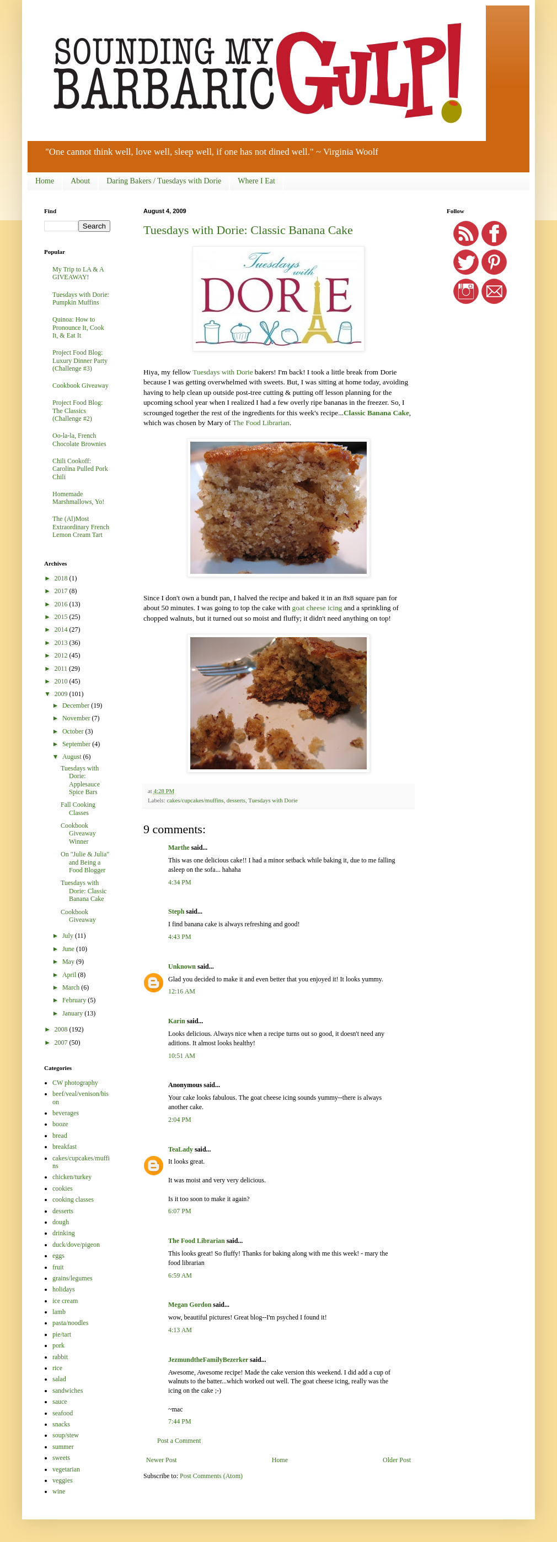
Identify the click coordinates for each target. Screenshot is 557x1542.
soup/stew (65, 1435)
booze (60, 1124)
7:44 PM (179, 1421)
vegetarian (66, 1469)
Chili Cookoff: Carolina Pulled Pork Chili (80, 469)
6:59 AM (180, 1275)
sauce (59, 1401)
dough (60, 1222)
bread (59, 1135)
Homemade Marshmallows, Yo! (78, 498)
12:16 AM (181, 991)
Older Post (397, 1460)
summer (63, 1447)
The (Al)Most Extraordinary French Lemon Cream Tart (80, 527)
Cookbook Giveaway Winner (78, 833)
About (80, 181)
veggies (62, 1480)
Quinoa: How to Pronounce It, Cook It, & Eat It (78, 327)
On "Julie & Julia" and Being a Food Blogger (85, 862)
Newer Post (161, 1460)
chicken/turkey (72, 1177)
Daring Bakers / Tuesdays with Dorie (163, 181)
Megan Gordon (189, 1304)
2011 (62, 668)
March (71, 987)
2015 (62, 617)
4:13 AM (180, 1330)
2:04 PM (179, 1119)
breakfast (64, 1146)
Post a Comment (179, 1441)
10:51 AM (181, 1056)
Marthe (179, 847)
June (69, 949)
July (68, 936)
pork (58, 1345)
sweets (61, 1458)
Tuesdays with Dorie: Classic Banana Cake (248, 230)
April (70, 975)
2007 (62, 1042)
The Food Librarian (261, 423)
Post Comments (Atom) (211, 1476)
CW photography (75, 1083)
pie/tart (61, 1334)
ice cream (65, 1301)
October (73, 731)
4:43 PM (179, 937)
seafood (62, 1413)
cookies (62, 1188)
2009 (62, 694)
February (75, 1000)
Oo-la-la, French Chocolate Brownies (79, 439)
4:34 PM (179, 882)
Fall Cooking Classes (78, 808)
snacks (61, 1424)
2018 (62, 578)
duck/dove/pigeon (76, 1244)
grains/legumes (72, 1278)
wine (58, 1491)
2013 (62, 643)
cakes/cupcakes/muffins (195, 800)
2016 (62, 604)
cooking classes (73, 1199)
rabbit (60, 1357)
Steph (176, 911)
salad (59, 1379)
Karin (176, 1021)
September (77, 744)
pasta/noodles (70, 1323)
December (76, 705)
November (77, 718)
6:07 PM (179, 1211)
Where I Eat (256, 181)
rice (57, 1368)
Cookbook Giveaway (80, 385)
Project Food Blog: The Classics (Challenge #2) (77, 410)
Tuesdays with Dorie (222, 372)
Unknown (182, 966)
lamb (59, 1312)
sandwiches (67, 1390)
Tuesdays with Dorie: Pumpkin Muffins (80, 298)
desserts (236, 800)
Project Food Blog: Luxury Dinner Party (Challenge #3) (80, 360)
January (73, 1013)
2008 (62, 1029)
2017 (62, 591)
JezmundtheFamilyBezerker (208, 1360)
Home (44, 181)
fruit (58, 1267)
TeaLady (180, 1149)
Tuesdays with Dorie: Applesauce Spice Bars (80, 780)
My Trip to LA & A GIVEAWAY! (78, 273)
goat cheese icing (317, 608)
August (72, 757)
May (69, 961)
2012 (62, 655)
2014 (62, 629)
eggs (58, 1255)
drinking (63, 1233)
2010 (62, 681)
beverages (65, 1113)
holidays (63, 1289)
